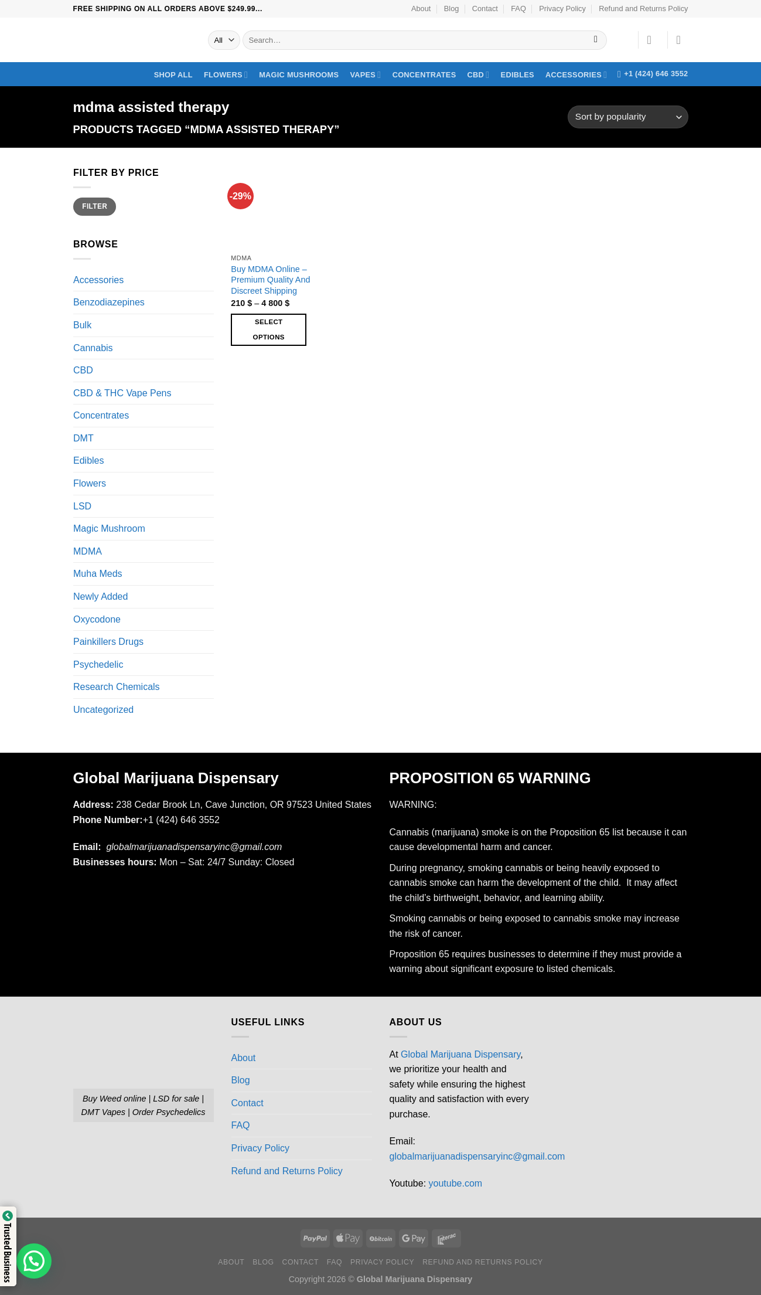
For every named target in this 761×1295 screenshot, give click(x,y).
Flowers (226, 74)
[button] (34, 1261)
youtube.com (456, 1183)
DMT (83, 438)
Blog (451, 8)
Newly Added (100, 596)
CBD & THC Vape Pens (122, 393)
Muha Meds (97, 574)
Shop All (173, 74)
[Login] (653, 40)
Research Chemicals (116, 687)
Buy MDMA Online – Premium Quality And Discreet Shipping (270, 279)
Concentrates (424, 74)
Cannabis (93, 348)
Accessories (576, 74)
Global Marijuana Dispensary (460, 1054)
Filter (94, 206)
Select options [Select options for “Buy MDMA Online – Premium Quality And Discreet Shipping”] (269, 329)
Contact (485, 8)
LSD (82, 506)
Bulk (82, 325)
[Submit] (596, 40)
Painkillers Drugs (108, 642)
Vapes (365, 74)
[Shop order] (628, 117)
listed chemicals (580, 969)
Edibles (517, 74)
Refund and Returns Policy (643, 8)
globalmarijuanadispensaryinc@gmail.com (477, 1156)
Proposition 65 (579, 832)
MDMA (87, 551)
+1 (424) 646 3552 (183, 820)
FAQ (518, 8)
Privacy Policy (562, 8)
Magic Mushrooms (299, 74)
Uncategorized (103, 710)
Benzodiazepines (109, 303)
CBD (478, 74)
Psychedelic (98, 664)
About (421, 8)
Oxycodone (97, 619)
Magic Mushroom (109, 528)
